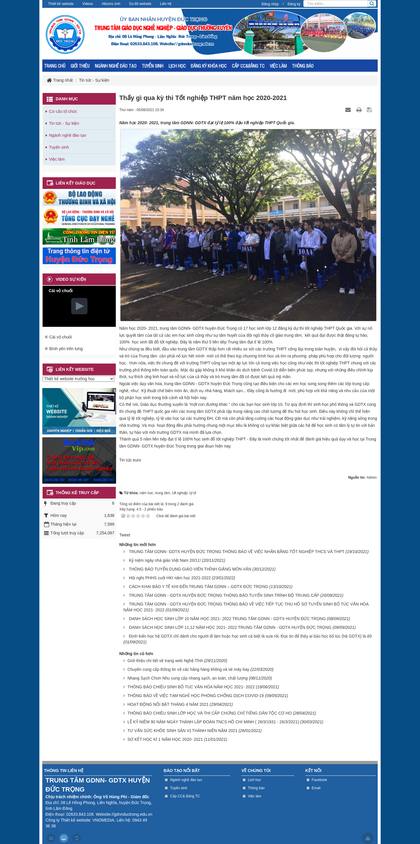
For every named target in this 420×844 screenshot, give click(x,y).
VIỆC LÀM (278, 66)
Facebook (319, 780)
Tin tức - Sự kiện (64, 123)
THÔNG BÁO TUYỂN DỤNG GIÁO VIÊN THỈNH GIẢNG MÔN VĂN (190, 569)
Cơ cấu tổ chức (63, 111)
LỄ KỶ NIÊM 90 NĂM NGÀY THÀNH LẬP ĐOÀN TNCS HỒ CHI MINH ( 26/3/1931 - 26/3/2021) (213, 722)
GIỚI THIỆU (80, 66)
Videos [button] (87, 4)
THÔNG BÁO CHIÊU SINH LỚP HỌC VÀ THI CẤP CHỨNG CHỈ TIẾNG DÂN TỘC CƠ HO (209, 713)
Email (316, 788)
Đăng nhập (270, 4)
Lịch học (254, 780)
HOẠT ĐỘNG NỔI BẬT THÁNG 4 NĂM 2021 (168, 704)
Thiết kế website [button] (61, 4)
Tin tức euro (130, 460)
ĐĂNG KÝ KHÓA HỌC (209, 66)
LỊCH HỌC (177, 66)
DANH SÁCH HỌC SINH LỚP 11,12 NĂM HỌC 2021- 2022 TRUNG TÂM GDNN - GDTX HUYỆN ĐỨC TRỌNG (230, 627)
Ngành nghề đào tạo (67, 135)
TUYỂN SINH (152, 66)
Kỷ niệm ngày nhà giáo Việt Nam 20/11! (165, 560)
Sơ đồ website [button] (140, 4)
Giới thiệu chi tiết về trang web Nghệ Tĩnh (165, 660)
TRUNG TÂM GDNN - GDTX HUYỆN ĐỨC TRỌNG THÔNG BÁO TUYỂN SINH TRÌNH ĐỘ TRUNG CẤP (224, 595)
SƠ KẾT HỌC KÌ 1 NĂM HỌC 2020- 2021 (165, 739)
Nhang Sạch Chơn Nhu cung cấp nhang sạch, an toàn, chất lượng (187, 678)
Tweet (124, 535)
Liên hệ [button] (166, 4)
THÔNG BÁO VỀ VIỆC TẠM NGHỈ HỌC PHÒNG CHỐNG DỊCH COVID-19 (195, 695)
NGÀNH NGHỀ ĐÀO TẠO (115, 66)
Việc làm (57, 159)
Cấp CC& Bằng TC (185, 796)
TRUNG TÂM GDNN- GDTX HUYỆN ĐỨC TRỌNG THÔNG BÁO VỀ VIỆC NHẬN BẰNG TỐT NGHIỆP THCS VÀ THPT (236, 551)
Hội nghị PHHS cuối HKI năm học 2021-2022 (170, 577)
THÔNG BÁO (303, 66)
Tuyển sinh (59, 147)
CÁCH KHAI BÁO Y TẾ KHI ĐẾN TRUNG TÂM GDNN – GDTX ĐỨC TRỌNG (198, 586)
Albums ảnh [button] (111, 4)
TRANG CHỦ (54, 66)
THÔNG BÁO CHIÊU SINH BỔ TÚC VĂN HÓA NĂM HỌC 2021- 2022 (191, 687)
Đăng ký (294, 4)
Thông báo (256, 788)
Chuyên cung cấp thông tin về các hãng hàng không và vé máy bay (188, 669)
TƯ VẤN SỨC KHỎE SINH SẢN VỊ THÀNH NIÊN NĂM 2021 (182, 730)
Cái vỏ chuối (60, 337)
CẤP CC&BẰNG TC (248, 66)
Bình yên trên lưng (66, 348)
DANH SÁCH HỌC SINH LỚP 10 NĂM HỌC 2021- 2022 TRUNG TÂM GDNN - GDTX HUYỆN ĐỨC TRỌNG (227, 618)
